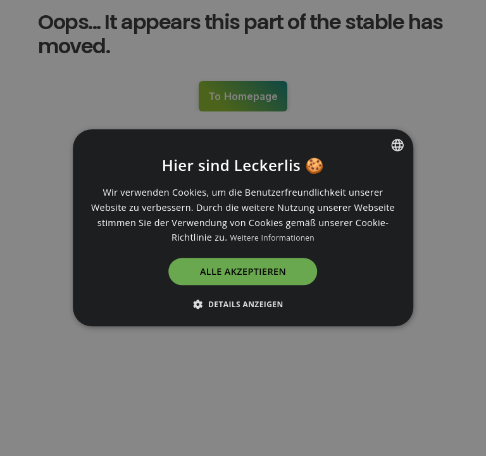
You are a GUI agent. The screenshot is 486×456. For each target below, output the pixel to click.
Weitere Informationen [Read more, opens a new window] (272, 238)
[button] (242, 304)
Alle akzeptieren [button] (243, 272)
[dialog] (243, 228)
